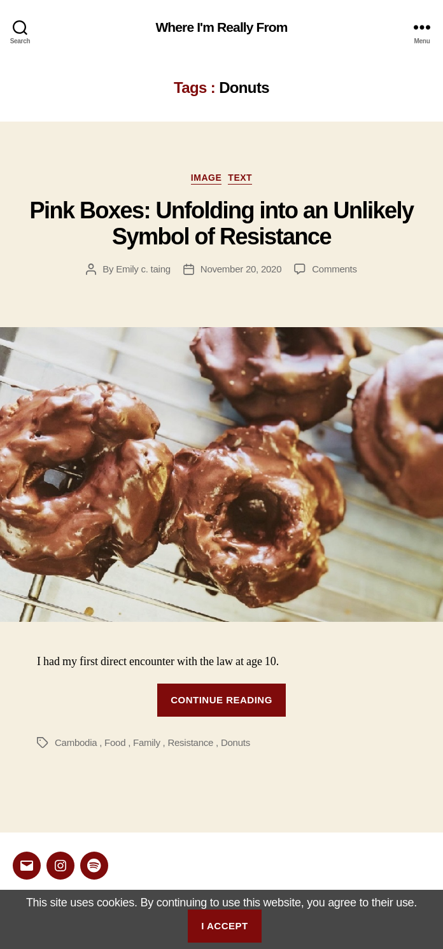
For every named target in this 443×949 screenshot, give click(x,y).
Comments (334, 269)
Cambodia (76, 742)
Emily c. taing (143, 269)
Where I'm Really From (221, 27)
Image (206, 177)
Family (146, 742)
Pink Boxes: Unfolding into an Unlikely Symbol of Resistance (221, 223)
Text (240, 177)
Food (114, 742)
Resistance (190, 742)
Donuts (235, 742)
